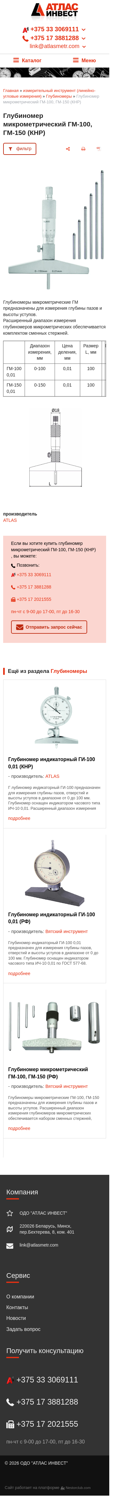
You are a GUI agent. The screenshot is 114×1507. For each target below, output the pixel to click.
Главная (11, 90)
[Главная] (54, 14)
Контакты (17, 1307)
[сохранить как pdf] (99, 149)
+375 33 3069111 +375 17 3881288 (54, 38)
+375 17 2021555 (31, 599)
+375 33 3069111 (31, 574)
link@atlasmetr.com (39, 1245)
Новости (16, 1318)
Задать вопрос (23, 1329)
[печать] (83, 149)
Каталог (27, 60)
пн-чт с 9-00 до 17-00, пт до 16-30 (45, 611)
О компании (20, 1296)
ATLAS (10, 520)
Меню (84, 60)
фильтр (24, 148)
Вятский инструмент (66, 931)
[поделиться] (68, 149)
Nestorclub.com (78, 1488)
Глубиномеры (59, 96)
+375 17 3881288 (31, 586)
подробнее (19, 818)
